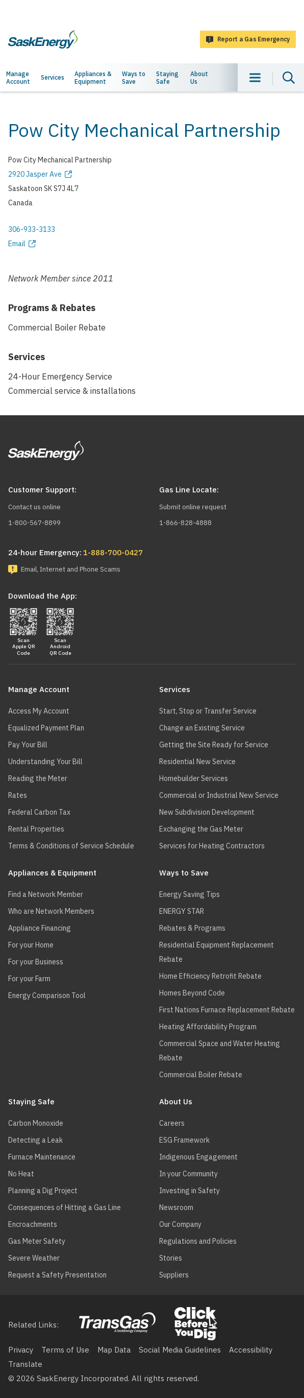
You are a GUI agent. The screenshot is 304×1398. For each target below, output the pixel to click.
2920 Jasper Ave (35, 174)
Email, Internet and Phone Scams (70, 569)
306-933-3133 (31, 229)
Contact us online (34, 507)
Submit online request (192, 507)
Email (17, 243)
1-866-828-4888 (185, 522)
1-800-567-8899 (34, 522)
